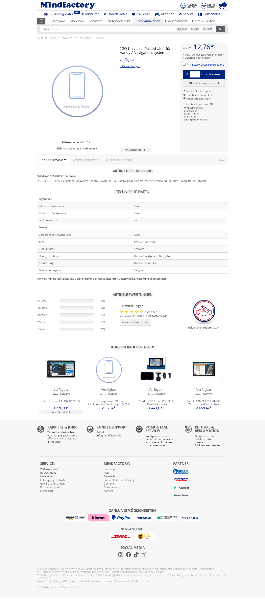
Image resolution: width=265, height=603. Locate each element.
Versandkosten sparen (198, 91)
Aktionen (164, 14)
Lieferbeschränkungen (198, 57)
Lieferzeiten (47, 476)
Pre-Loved (141, 14)
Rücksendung (48, 472)
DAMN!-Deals (115, 14)
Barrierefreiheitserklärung (119, 480)
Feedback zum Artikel (197, 95)
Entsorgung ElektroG (52, 480)
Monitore (77, 21)
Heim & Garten (203, 21)
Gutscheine (209, 14)
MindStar (90, 14)
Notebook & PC (119, 21)
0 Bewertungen (130, 66)
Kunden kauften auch (119, 160)
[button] (41, 21)
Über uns (109, 483)
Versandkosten (215, 54)
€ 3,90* (208, 64)
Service (186, 14)
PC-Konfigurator (60, 13)
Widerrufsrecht (49, 469)
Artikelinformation (52, 160)
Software (96, 21)
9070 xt (207, 29)
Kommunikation (148, 21)
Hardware (57, 21)
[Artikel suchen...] (128, 29)
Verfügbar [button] (127, 60)
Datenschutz (111, 476)
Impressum (110, 469)
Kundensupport (49, 487)
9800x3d (182, 29)
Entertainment (176, 21)
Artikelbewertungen (85, 160)
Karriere (108, 490)
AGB (106, 472)
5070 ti (195, 29)
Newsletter (46, 490)
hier (147, 581)
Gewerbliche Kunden (52, 483)
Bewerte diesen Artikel (135, 322)
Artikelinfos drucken (196, 99)
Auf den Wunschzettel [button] (204, 83)
